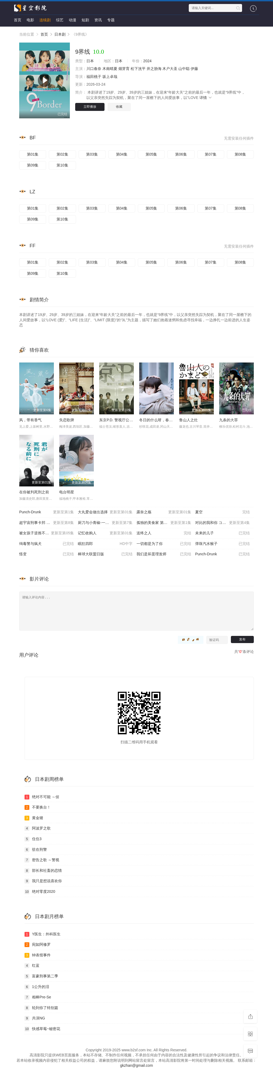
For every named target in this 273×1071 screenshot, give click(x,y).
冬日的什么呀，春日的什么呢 (163, 420)
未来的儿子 (222, 533)
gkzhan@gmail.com (136, 1065)
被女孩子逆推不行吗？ (46, 533)
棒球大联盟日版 (105, 554)
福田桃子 (93, 76)
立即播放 (89, 107)
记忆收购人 (105, 533)
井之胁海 (154, 68)
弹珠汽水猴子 (222, 544)
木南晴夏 (109, 68)
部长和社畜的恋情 (43, 870)
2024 (147, 61)
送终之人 (163, 533)
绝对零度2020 (40, 891)
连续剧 (45, 20)
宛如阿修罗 (38, 944)
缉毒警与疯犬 (46, 544)
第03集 (92, 154)
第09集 (33, 165)
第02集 (62, 154)
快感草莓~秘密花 (42, 1029)
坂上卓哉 (109, 76)
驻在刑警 (36, 849)
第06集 (181, 154)
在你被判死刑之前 (34, 492)
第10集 (62, 165)
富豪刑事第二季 (41, 976)
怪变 (46, 554)
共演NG (35, 1018)
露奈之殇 (163, 512)
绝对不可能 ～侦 (42, 797)
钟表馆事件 (38, 955)
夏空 (222, 512)
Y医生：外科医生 (43, 934)
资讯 (98, 20)
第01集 (33, 154)
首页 (17, 20)
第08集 (240, 154)
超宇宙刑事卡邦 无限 (46, 523)
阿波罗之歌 (38, 828)
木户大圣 (169, 68)
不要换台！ (38, 807)
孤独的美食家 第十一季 (163, 523)
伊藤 (194, 68)
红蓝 (32, 965)
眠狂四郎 (105, 544)
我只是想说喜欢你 (43, 881)
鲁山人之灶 (188, 420)
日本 (90, 61)
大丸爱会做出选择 (105, 512)
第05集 (151, 154)
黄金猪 (34, 818)
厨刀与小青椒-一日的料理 (105, 523)
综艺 (59, 20)
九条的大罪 (228, 420)
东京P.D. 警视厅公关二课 (119, 420)
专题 (111, 20)
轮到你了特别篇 (41, 1008)
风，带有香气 (30, 420)
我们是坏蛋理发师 (163, 554)
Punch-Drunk (46, 512)
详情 (205, 97)
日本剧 (60, 34)
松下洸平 (138, 68)
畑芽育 (124, 68)
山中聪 (184, 68)
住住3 (33, 839)
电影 (30, 20)
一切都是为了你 (163, 544)
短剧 (85, 20)
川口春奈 (93, 68)
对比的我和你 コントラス (222, 523)
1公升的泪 (37, 987)
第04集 (122, 154)
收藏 (119, 107)
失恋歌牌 (66, 420)
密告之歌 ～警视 (42, 860)
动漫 (72, 20)
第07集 (210, 154)
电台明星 (66, 492)
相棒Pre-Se (38, 997)
